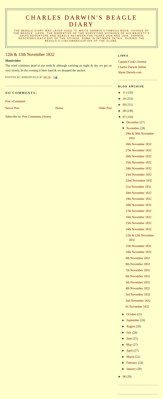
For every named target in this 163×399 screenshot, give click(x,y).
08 (124, 110)
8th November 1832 (138, 264)
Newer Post (12, 108)
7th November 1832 (138, 270)
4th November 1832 (138, 288)
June (129, 338)
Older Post (105, 108)
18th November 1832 (139, 205)
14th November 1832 (139, 229)
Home (59, 108)
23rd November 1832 (139, 174)
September (133, 320)
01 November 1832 (137, 306)
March (130, 356)
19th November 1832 (139, 198)
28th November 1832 (139, 144)
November (133, 128)
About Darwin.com (129, 72)
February (132, 362)
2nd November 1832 (138, 300)
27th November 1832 (139, 150)
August (131, 326)
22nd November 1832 (139, 180)
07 (124, 117)
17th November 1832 (139, 211)
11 (124, 92)
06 (124, 376)
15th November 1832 (139, 223)
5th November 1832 (138, 282)
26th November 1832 (139, 156)
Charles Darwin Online (132, 67)
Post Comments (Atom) (36, 116)
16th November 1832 (139, 217)
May (129, 344)
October (131, 314)
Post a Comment (15, 101)
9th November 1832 (138, 258)
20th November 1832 (139, 193)
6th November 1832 (138, 276)
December (132, 122)
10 (124, 98)
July (129, 332)
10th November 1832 (139, 252)
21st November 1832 (138, 186)
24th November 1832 (139, 168)
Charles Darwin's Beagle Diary (81, 21)
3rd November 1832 (138, 294)
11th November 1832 (138, 246)
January (131, 369)
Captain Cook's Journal (132, 61)
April (129, 350)
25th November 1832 (139, 162)
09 (124, 104)
